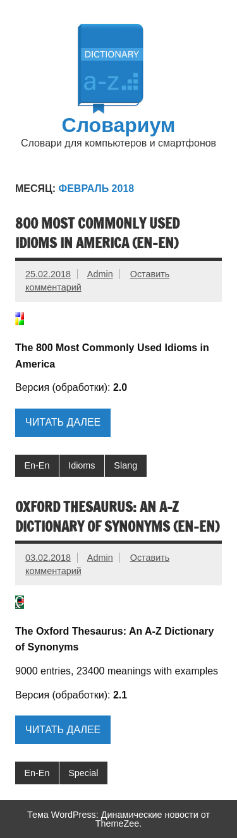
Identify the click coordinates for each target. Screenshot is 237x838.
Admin (100, 274)
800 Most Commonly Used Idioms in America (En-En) (97, 233)
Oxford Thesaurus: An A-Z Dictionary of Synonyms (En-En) (117, 516)
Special (83, 773)
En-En (36, 465)
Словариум (119, 124)
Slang (125, 465)
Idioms (81, 465)
